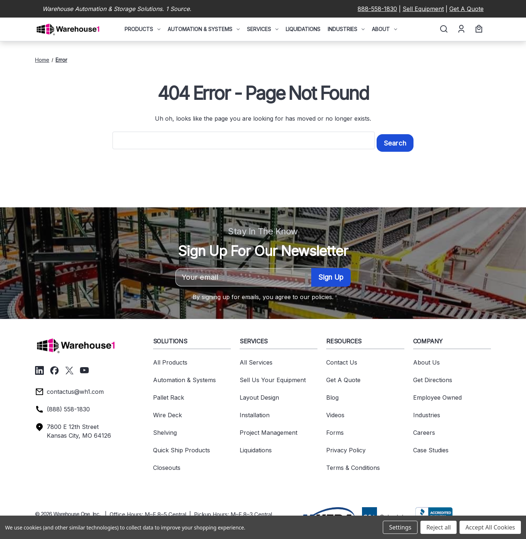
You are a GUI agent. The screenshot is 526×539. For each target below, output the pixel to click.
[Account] (461, 29)
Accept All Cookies (490, 527)
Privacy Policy (346, 447)
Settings (400, 527)
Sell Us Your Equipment (273, 377)
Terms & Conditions (353, 465)
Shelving (165, 430)
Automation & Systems (204, 29)
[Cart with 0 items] (477, 29)
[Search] (443, 29)
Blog (332, 395)
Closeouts (166, 465)
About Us (426, 359)
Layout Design (259, 395)
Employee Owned (437, 395)
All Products (170, 359)
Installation (255, 412)
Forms (335, 430)
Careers (424, 430)
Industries (346, 29)
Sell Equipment (423, 8)
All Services (256, 359)
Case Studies (431, 447)
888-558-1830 (377, 8)
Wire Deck (167, 412)
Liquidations (303, 29)
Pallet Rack (168, 395)
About (384, 29)
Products (142, 29)
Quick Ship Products (181, 447)
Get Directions (432, 377)
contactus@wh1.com (75, 389)
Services (262, 29)
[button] (327, 514)
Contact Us (341, 359)
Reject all (438, 527)
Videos (335, 412)
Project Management (268, 430)
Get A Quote (466, 8)
